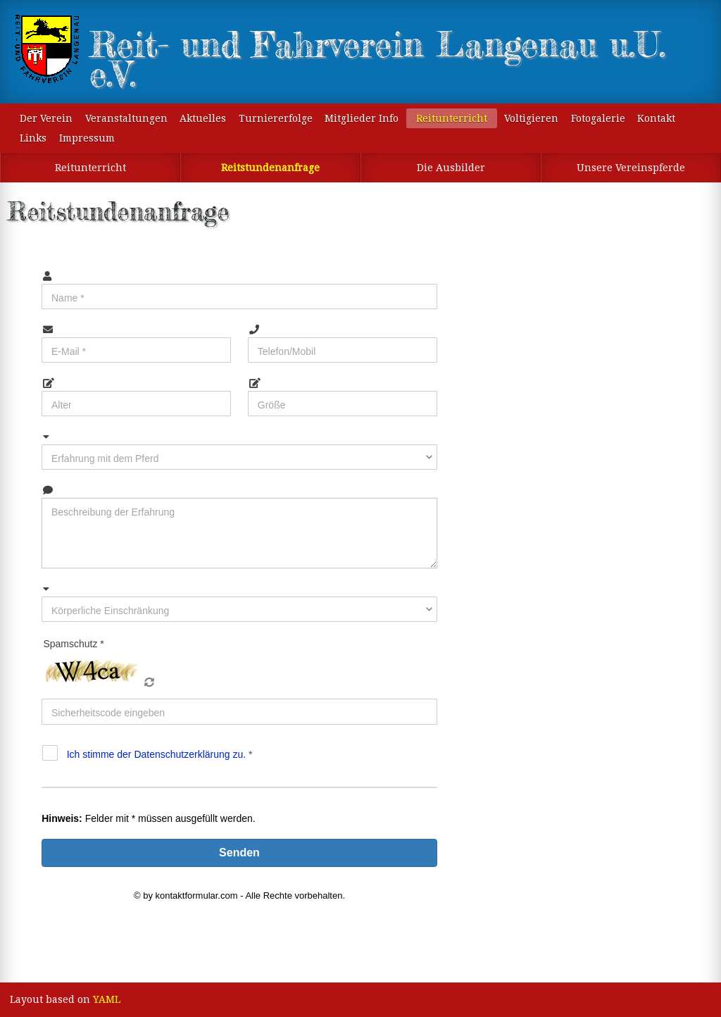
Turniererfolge (276, 118)
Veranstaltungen (126, 118)
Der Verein (46, 118)
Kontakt (656, 118)
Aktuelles (203, 118)
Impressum (87, 138)
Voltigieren (531, 118)
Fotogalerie (598, 118)
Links (33, 138)
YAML (106, 999)
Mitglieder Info (362, 118)
